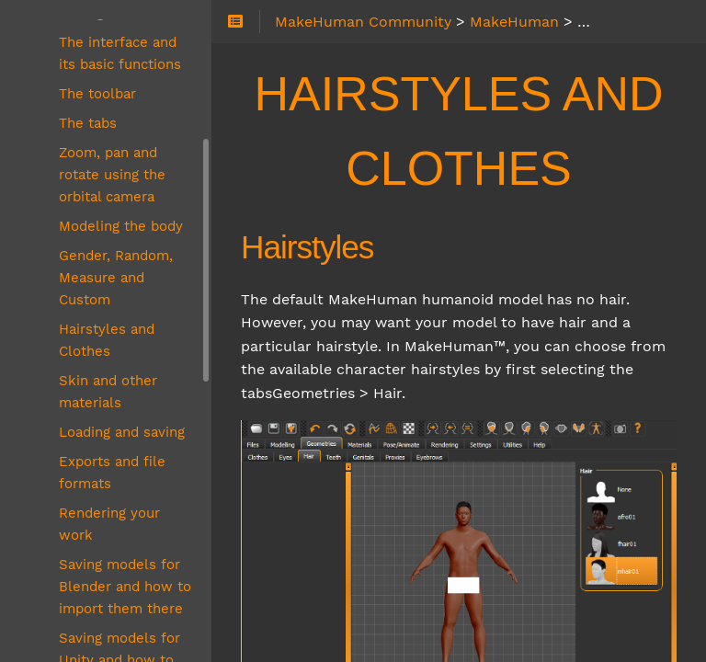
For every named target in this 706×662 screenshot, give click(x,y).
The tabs (88, 123)
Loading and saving (122, 432)
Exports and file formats (112, 472)
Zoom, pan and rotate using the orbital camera (112, 174)
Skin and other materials (108, 391)
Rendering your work (109, 524)
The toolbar (97, 94)
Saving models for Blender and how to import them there (125, 586)
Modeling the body (121, 226)
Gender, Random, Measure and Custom (116, 277)
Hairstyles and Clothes (106, 340)
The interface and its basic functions (120, 53)
